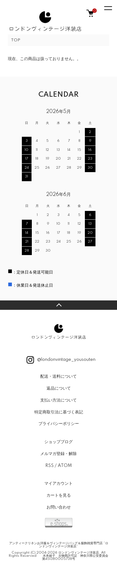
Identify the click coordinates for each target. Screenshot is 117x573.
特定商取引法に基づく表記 (58, 412)
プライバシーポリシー (58, 424)
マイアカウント (58, 483)
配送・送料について (58, 376)
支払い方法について (58, 400)
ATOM (65, 465)
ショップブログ (58, 442)
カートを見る (58, 495)
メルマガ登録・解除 (58, 454)
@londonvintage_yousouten (61, 360)
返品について (58, 388)
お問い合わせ (58, 507)
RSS (49, 465)
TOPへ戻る (58, 305)
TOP (15, 40)
